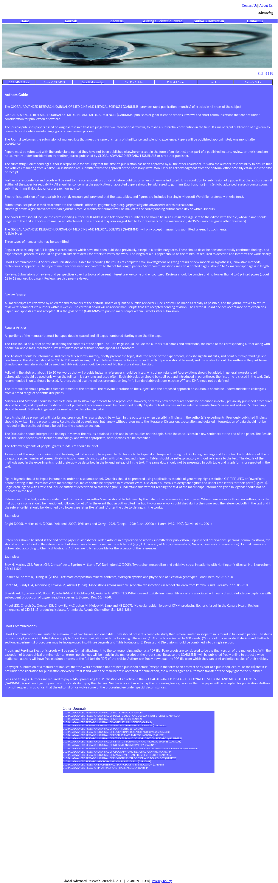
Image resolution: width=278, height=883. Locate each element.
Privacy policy (162, 881)
